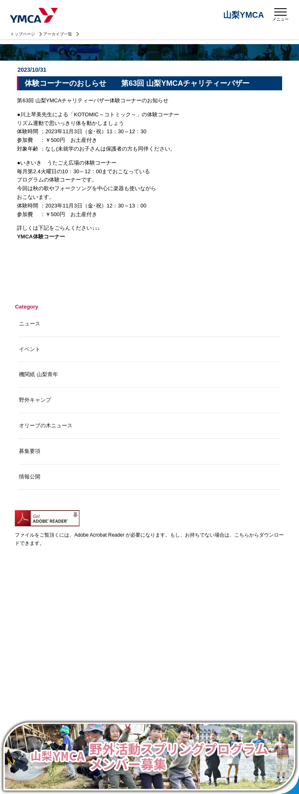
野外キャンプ (35, 400)
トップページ (22, 34)
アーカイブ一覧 (57, 34)
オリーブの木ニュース (45, 425)
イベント (29, 349)
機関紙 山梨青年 (38, 374)
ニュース (29, 323)
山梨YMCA (34, 16)
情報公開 (29, 477)
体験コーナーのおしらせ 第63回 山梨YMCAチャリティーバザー (137, 83)
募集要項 (29, 451)
